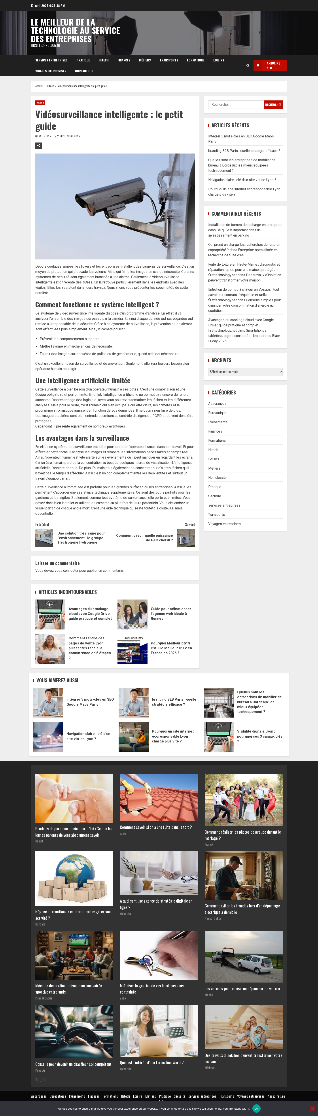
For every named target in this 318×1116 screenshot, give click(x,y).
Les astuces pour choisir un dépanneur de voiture (242, 988)
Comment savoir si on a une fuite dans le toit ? (156, 827)
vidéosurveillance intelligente (82, 313)
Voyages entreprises (50, 70)
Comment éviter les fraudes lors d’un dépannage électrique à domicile (242, 908)
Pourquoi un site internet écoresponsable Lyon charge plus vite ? (134, 737)
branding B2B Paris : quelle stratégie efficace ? (244, 151)
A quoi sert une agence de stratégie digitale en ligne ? (156, 904)
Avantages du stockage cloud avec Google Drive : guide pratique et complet (50, 614)
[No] (312, 1108)
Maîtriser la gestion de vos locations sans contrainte (152, 988)
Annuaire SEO (267, 65)
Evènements (217, 422)
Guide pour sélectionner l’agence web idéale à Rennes (132, 614)
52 (45, 1080)
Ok (256, 1108)
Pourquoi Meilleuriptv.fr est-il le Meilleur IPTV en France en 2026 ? (132, 649)
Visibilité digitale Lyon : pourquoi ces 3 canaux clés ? (219, 737)
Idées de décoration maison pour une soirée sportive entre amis (68, 988)
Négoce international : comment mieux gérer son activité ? (73, 914)
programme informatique (54, 410)
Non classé (217, 478)
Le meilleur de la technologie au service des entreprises (75, 30)
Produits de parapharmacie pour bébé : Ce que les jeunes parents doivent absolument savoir (73, 831)
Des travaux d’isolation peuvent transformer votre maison (243, 1058)
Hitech (104, 60)
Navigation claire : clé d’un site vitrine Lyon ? (242, 180)
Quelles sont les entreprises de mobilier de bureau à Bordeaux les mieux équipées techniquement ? (242, 165)
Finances (123, 60)
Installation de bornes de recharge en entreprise (245, 225)
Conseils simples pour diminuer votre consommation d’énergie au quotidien (244, 305)
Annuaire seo (276, 1096)
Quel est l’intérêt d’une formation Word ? (152, 1062)
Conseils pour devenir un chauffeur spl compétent (73, 1064)
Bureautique (84, 70)
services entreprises (51, 60)
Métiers (145, 60)
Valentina (45, 136)
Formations (195, 60)
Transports (169, 60)
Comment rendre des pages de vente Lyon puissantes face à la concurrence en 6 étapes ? (50, 649)
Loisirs (218, 60)
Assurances (217, 404)
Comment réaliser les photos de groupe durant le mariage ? (243, 835)
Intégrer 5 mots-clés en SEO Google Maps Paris (48, 703)
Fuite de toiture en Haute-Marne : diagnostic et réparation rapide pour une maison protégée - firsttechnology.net (244, 269)
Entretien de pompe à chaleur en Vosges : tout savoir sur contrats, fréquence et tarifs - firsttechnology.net (243, 294)
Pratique (83, 60)
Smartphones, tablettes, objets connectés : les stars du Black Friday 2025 (244, 335)
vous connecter (66, 570)
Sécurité (214, 496)
